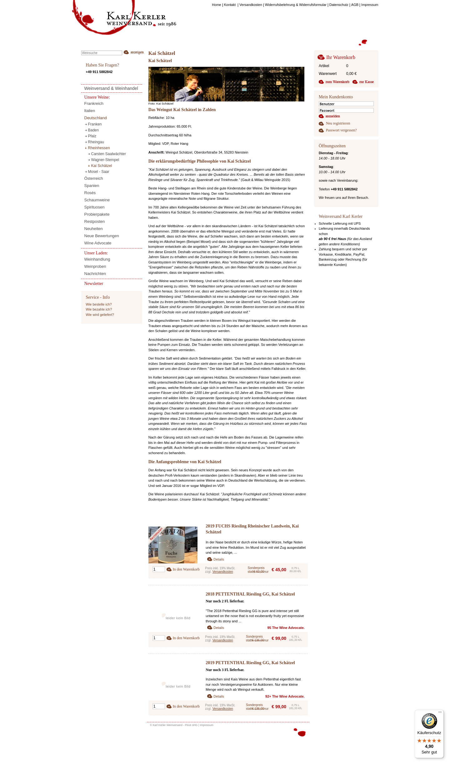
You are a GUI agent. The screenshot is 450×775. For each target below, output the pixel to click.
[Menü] (440, 713)
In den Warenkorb (186, 569)
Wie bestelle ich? (99, 304)
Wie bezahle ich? (99, 309)
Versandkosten (222, 571)
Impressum (206, 725)
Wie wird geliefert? (100, 314)
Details (218, 559)
